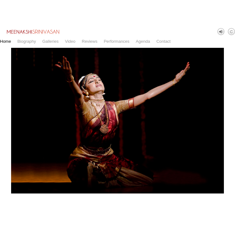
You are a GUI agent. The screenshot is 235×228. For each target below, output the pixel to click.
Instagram (230, 223)
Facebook (221, 223)
